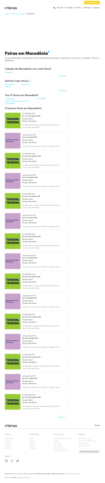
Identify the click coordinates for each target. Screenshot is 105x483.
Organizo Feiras (85, 445)
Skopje (7, 72)
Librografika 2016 (29, 175)
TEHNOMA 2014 (28, 234)
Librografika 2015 (29, 215)
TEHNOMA (41, 99)
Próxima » (61, 417)
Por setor (78, 8)
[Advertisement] (52, 31)
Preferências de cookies (72, 473)
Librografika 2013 (29, 296)
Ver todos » (62, 76)
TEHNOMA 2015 (28, 194)
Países (7, 441)
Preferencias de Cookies (89, 451)
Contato (57, 443)
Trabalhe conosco (61, 450)
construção (25, 84)
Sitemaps (34, 434)
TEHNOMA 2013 (28, 274)
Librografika (9, 99)
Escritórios (58, 445)
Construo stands (85, 438)
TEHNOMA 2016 (28, 154)
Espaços (96, 8)
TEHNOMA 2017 (28, 113)
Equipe (56, 441)
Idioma (97, 425)
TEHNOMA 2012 (28, 314)
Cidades (8, 443)
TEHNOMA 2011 (28, 355)
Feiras (8, 434)
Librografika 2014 (29, 255)
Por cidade (69, 8)
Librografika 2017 (29, 135)
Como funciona (60, 448)
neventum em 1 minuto (62, 438)
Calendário (87, 8)
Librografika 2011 (29, 376)
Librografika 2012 (29, 336)
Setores (8, 445)
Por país (60, 8)
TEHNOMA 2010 (28, 395)
